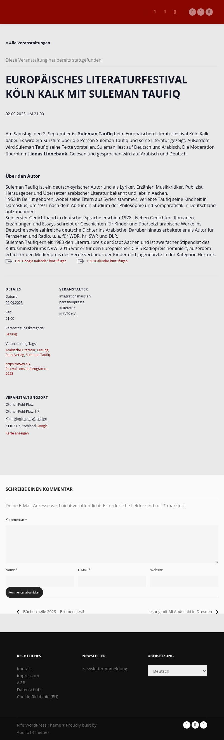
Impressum (28, 675)
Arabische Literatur (21, 350)
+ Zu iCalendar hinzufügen (107, 261)
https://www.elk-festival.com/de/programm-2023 (27, 369)
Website (156, 570)
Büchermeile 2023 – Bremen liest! (53, 611)
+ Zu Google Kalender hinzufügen (41, 261)
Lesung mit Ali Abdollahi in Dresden (180, 611)
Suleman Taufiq (38, 354)
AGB (21, 682)
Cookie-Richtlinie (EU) (37, 696)
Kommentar (16, 519)
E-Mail (84, 570)
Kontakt (24, 668)
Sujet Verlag (15, 354)
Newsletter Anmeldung (104, 668)
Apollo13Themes (33, 732)
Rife (20, 725)
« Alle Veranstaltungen (28, 42)
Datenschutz (29, 689)
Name (12, 570)
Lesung (11, 334)
